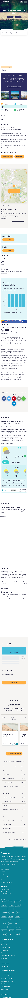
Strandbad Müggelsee (6, 986)
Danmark (4, 905)
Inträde (25, 33)
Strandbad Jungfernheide (7, 981)
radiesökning (4, 218)
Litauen (17, 916)
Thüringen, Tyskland (5, 966)
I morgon (16, 462)
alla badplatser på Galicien (18, 221)
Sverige (11, 927)
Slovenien (11, 930)
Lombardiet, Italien (5, 947)
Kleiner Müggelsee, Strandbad (8, 984)
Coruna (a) (18, 7)
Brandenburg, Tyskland (6, 961)
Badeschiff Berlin (5, 994)
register (8, 239)
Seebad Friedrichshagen (6, 978)
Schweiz (18, 927)
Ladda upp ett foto (14, 86)
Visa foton (10, 16)
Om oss (2, 874)
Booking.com (3, 516)
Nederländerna (19, 919)
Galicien (13, 7)
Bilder (3, 33)
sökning (18, 216)
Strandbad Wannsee (5, 989)
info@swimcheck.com (5, 889)
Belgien (10, 901)
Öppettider (18, 33)
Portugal (17, 923)
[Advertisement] (14, 50)
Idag (6, 462)
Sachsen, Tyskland (5, 963)
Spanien (8, 7)
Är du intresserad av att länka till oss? (17, 598)
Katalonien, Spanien (5, 944)
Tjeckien (4, 934)
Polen (10, 923)
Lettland (11, 916)
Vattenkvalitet (4, 273)
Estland (17, 905)
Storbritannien (5, 912)
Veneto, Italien (4, 950)
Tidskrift (3, 871)
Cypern (17, 934)
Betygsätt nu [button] (19, 156)
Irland (13, 912)
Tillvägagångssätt (10, 33)
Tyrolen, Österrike (5, 942)
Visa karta (17, 16)
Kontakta (3, 879)
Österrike (4, 923)
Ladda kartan (14, 191)
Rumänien (4, 927)
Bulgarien (17, 901)
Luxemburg (4, 919)
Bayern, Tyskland (4, 953)
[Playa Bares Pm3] (10, 727)
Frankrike (10, 909)
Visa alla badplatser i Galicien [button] (14, 753)
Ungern (10, 934)
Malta (11, 919)
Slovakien (4, 930)
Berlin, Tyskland (4, 958)
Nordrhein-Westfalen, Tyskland (8, 955)
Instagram (13, 864)
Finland (3, 909)
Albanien (4, 901)
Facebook (7, 864)
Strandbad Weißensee (6, 992)
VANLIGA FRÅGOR (5, 877)
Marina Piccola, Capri (6, 975)
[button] (21, 2)
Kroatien (4, 916)
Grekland (18, 909)
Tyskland (11, 905)
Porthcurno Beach (5, 973)
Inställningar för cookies (6, 882)
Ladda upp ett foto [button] (7, 156)
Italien (18, 912)
